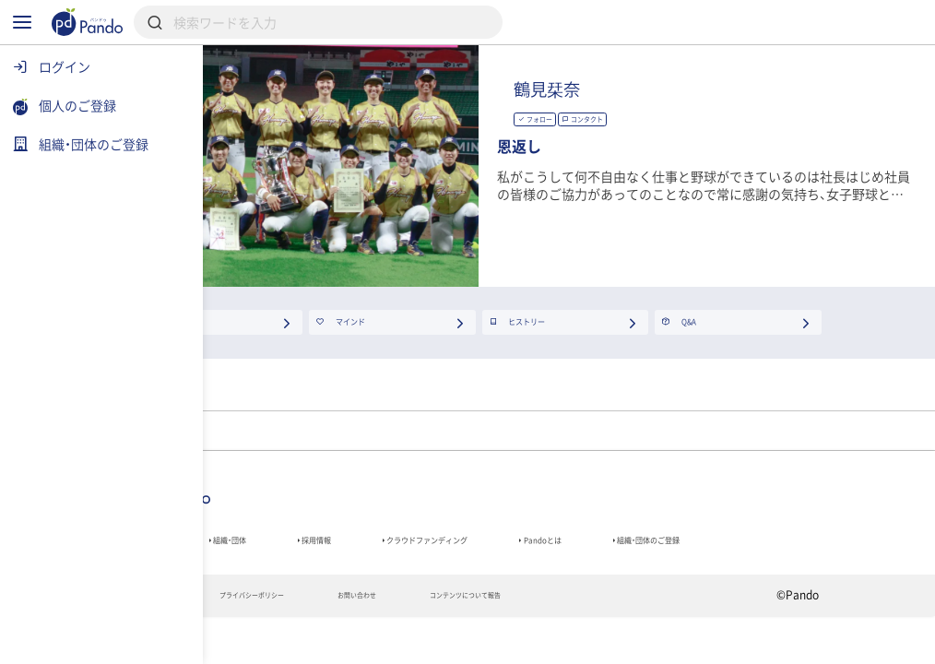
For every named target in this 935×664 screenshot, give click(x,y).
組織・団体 (345, 548)
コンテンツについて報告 (675, 639)
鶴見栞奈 (731, 89)
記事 (245, 548)
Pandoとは (774, 548)
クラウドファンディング (613, 548)
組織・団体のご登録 (287, 573)
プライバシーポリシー (384, 639)
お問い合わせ (527, 639)
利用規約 (252, 639)
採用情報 (458, 548)
